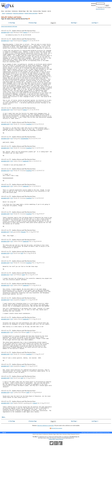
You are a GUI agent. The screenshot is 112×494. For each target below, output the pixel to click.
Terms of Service (59, 487)
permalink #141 (5, 306)
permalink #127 (5, 41)
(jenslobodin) (25, 155)
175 (12, 32)
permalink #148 (5, 422)
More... (4, 465)
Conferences (15, 11)
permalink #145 (5, 370)
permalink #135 (5, 221)
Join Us (49, 11)
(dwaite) (23, 259)
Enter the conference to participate (45, 474)
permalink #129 (5, 139)
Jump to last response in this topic (9, 26)
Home (2, 11)
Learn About (8, 11)
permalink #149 (5, 438)
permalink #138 (5, 269)
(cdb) (27, 370)
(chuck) (35, 450)
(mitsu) (25, 32)
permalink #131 (5, 165)
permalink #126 (5, 32)
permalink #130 (5, 155)
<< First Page (11, 22)
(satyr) (23, 334)
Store (31, 11)
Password (44, 11)
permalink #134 (5, 208)
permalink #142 (5, 317)
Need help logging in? (100, 9)
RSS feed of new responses (56, 476)
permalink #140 (5, 293)
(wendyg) (29, 139)
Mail (28, 11)
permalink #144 (5, 356)
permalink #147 (5, 409)
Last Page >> (95, 22)
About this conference (18, 13)
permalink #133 (5, 190)
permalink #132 (5, 180)
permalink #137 (5, 259)
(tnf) (22, 282)
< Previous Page (32, 22)
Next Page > (74, 22)
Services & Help (37, 11)
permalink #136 (5, 238)
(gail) (23, 306)
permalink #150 (5, 450)
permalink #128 (5, 123)
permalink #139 (5, 282)
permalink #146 (5, 395)
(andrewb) (26, 180)
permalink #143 (5, 333)
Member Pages (22, 11)
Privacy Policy (52, 487)
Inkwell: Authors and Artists (31, 13)
